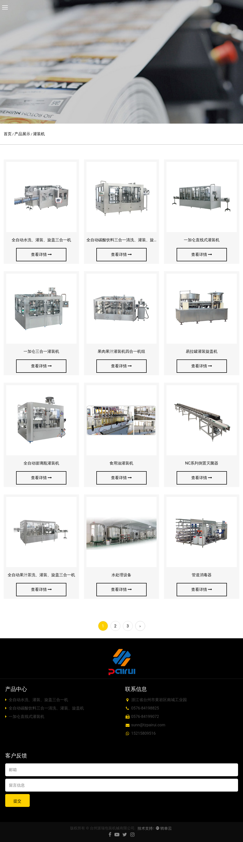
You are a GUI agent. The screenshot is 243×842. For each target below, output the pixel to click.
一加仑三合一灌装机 (41, 351)
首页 (8, 134)
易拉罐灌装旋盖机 (201, 351)
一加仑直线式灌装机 (201, 240)
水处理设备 (121, 575)
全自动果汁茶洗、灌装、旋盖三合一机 (41, 575)
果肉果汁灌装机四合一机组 (121, 351)
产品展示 (22, 134)
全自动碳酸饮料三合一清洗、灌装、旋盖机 (124, 240)
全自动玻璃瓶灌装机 (41, 463)
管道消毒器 (202, 575)
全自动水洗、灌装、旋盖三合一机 (41, 240)
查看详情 (41, 254)
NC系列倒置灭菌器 (201, 463)
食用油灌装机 (121, 463)
